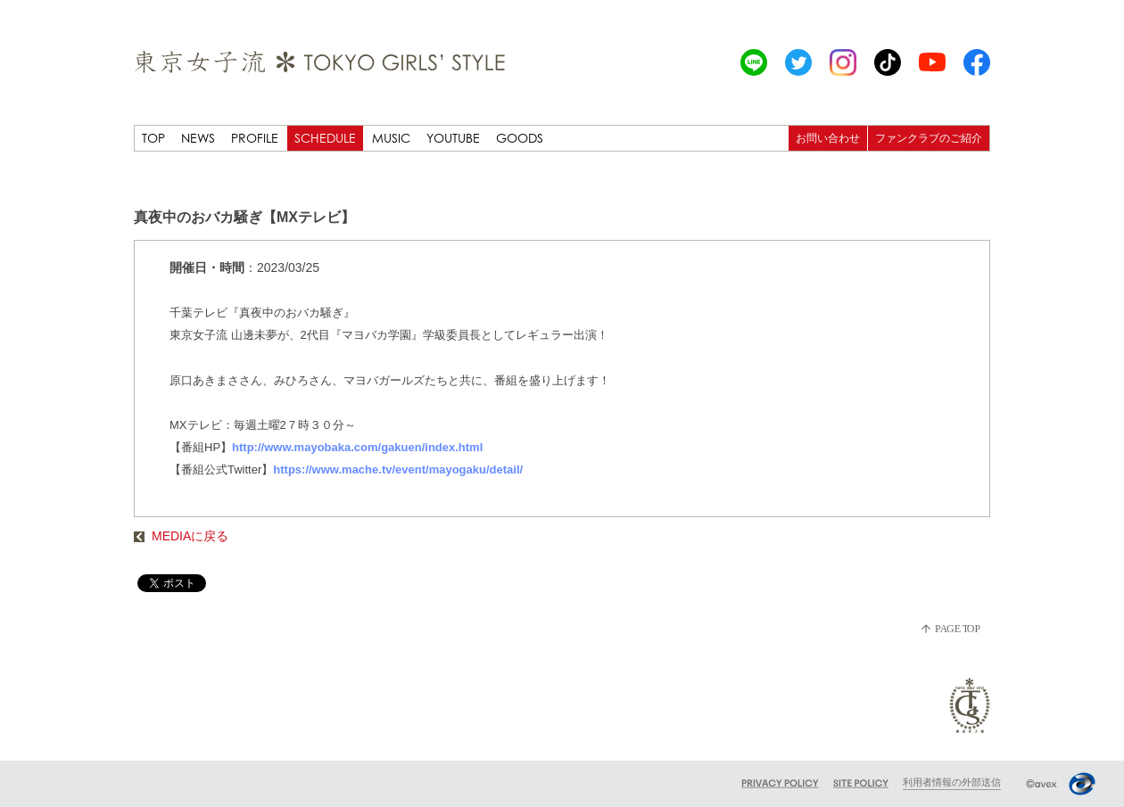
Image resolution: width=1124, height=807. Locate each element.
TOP (153, 137)
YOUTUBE (453, 137)
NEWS (198, 137)
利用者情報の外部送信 (952, 782)
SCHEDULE (325, 137)
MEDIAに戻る (181, 536)
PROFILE (254, 137)
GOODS (519, 137)
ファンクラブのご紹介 (928, 137)
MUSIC (391, 137)
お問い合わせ (828, 137)
